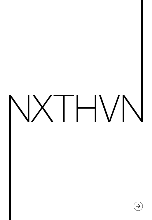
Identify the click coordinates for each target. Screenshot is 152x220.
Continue (76, 110)
